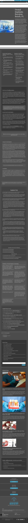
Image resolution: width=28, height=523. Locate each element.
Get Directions (14, 481)
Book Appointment (17, 0)
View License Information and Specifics (14, 323)
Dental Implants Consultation (7, 335)
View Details (9, 327)
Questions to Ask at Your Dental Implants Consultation (11, 350)
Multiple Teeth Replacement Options (8, 463)
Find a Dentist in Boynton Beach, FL (8, 358)
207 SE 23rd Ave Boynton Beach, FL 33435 (9, 0)
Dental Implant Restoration (7, 345)
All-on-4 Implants (6, 462)
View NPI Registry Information (20, 324)
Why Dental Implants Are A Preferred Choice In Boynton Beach (13, 389)
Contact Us (14, 494)
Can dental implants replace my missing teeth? (9, 255)
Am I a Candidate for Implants (8, 344)
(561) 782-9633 (17, 93)
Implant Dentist (6, 359)
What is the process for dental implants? (8, 250)
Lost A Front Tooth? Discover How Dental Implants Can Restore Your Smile (13, 414)
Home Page (18, 311)
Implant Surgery (6, 356)
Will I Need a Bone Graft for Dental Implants (9, 353)
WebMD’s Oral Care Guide (8, 313)
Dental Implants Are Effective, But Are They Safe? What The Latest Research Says (13, 431)
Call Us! (24, 0)
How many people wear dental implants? (8, 249)
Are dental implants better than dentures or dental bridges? (10, 258)
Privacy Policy (6, 519)
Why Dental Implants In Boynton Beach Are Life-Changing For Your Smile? (12, 449)
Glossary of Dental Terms (16, 310)
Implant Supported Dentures (7, 346)
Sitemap (9, 519)
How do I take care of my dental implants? (8, 252)
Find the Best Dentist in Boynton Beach (9, 468)
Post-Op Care (5, 336)
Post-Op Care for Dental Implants (8, 349)
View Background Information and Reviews (12, 326)
